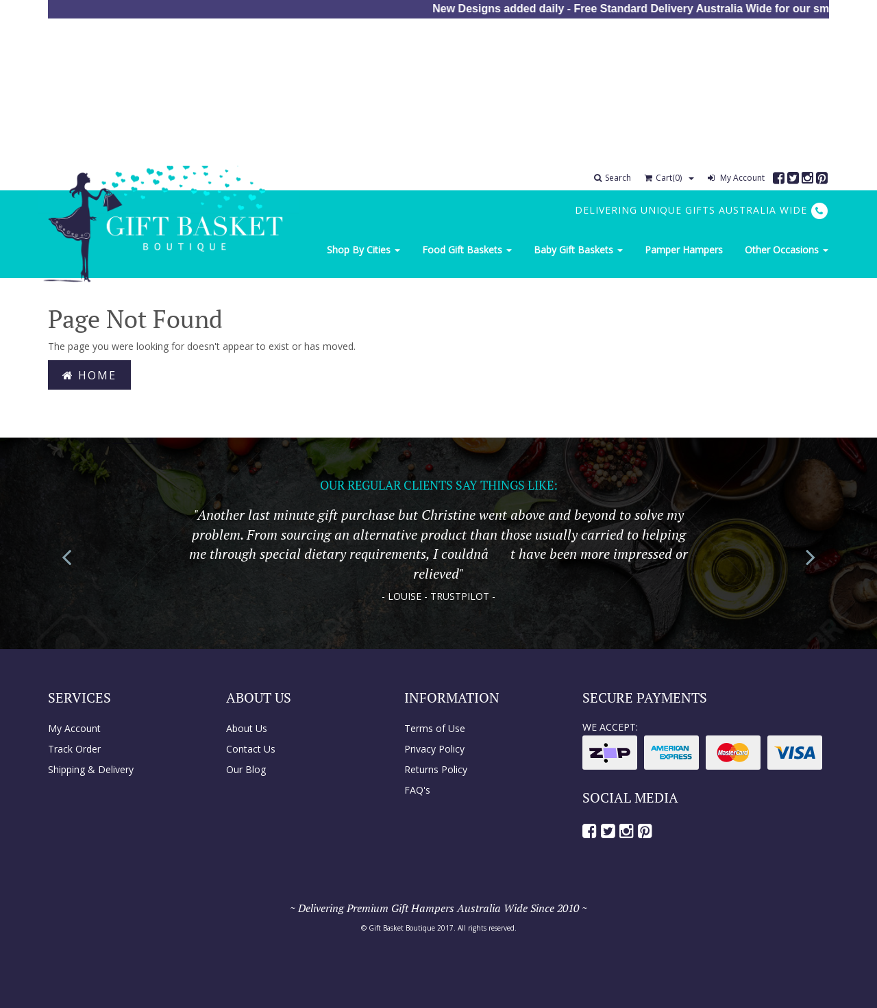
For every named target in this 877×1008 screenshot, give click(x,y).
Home (89, 375)
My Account (736, 178)
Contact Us (250, 748)
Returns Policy (435, 769)
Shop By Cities (363, 249)
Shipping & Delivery (91, 769)
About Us (246, 728)
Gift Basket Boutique (402, 928)
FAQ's (417, 789)
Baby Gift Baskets (578, 249)
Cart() (663, 178)
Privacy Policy (434, 748)
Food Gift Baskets (467, 249)
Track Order (74, 748)
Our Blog (246, 769)
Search (612, 178)
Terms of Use (434, 728)
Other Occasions (786, 249)
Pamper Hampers (684, 249)
